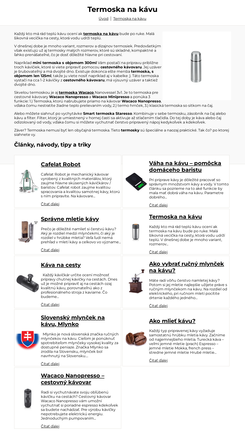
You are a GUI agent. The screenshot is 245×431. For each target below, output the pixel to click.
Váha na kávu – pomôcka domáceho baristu (185, 166)
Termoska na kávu (129, 18)
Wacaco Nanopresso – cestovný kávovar (72, 378)
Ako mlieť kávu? (172, 321)
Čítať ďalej (50, 204)
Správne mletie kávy (70, 219)
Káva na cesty (61, 265)
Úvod (103, 18)
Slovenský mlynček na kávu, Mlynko (73, 320)
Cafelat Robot (60, 164)
